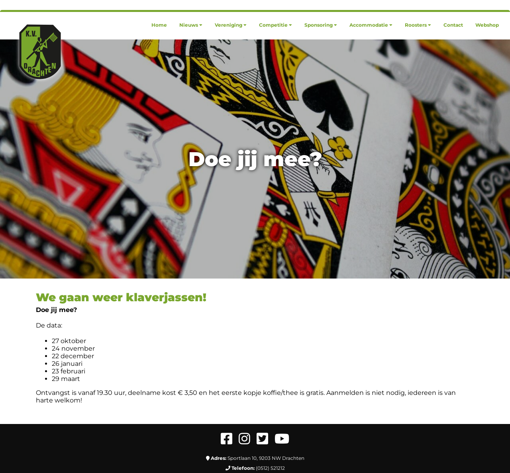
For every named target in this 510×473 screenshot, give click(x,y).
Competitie (275, 25)
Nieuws (190, 25)
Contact (453, 25)
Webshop (487, 25)
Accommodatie (370, 25)
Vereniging (231, 25)
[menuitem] (159, 25)
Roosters (418, 25)
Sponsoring (320, 25)
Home (159, 25)
